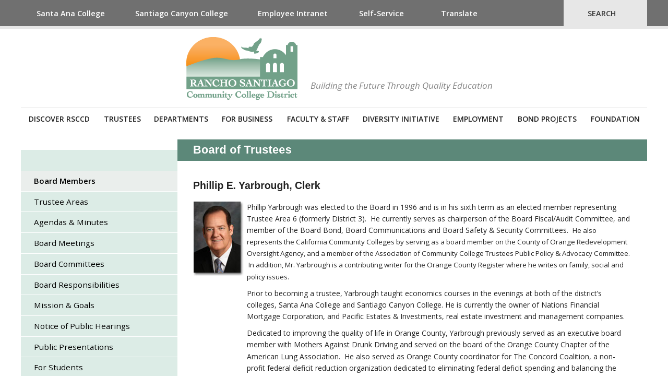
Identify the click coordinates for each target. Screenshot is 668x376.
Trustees (122, 119)
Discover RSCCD (59, 119)
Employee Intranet (293, 13)
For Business (247, 119)
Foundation (615, 119)
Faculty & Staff (318, 119)
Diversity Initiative (401, 119)
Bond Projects (547, 119)
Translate (459, 13)
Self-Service (381, 13)
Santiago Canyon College (181, 13)
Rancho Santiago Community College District (241, 68)
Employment (478, 119)
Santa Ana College (71, 13)
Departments (181, 119)
